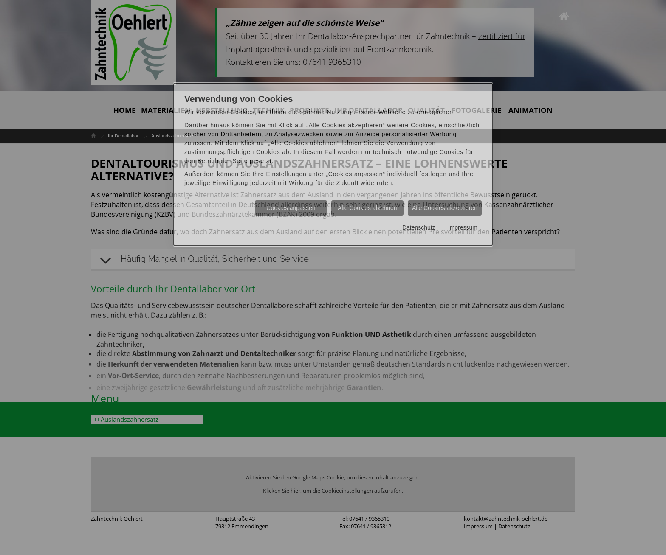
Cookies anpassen (290, 208)
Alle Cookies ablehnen (367, 208)
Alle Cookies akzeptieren (444, 208)
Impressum (462, 227)
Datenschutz (418, 227)
